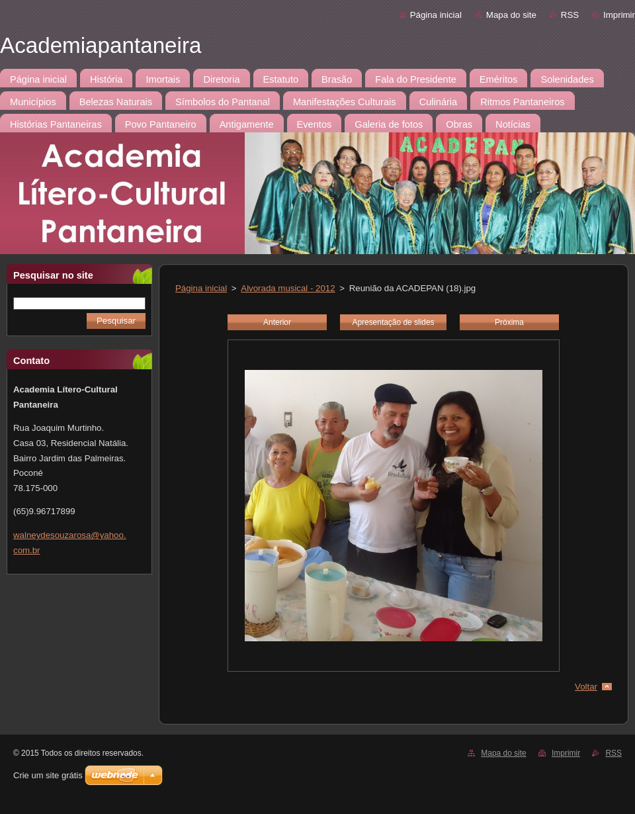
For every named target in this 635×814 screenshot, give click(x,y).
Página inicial (436, 15)
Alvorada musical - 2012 (288, 288)
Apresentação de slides (393, 322)
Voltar (586, 687)
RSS (570, 15)
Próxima (509, 322)
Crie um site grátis (48, 775)
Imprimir (619, 15)
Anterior (277, 322)
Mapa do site (511, 15)
